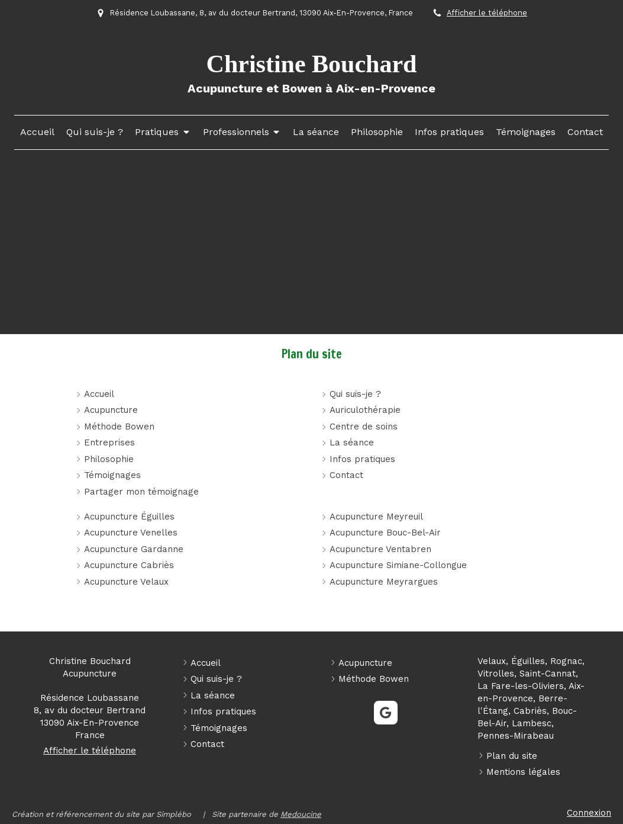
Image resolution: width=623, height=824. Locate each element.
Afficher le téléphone (487, 12)
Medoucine (300, 814)
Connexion (589, 812)
